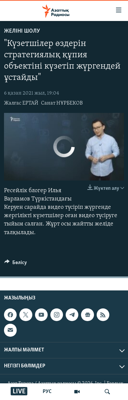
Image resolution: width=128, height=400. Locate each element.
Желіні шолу (22, 31)
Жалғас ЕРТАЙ (21, 103)
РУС (47, 391)
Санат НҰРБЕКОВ (62, 103)
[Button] (15, 264)
